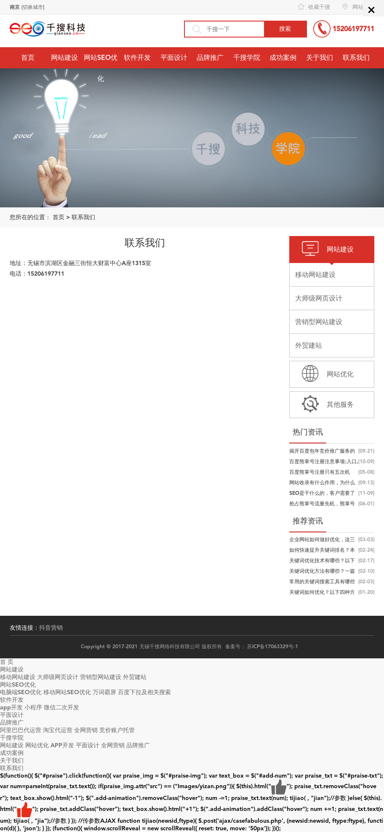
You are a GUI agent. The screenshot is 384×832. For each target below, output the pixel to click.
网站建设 (64, 58)
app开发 (11, 707)
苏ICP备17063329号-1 (272, 646)
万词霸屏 (104, 692)
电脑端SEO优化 (21, 692)
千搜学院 (246, 58)
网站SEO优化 (100, 68)
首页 (28, 58)
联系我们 (356, 58)
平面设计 (173, 58)
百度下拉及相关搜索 (144, 692)
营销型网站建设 (100, 677)
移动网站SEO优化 (67, 692)
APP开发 (62, 745)
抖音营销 (51, 627)
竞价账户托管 (117, 730)
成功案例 (282, 58)
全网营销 (86, 730)
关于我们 (319, 58)
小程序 (33, 707)
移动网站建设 (17, 677)
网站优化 (37, 745)
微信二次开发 (61, 707)
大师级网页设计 (57, 677)
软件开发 (137, 58)
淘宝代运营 (57, 730)
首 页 (6, 662)
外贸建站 (135, 677)
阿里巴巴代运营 (20, 730)
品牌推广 (210, 58)
